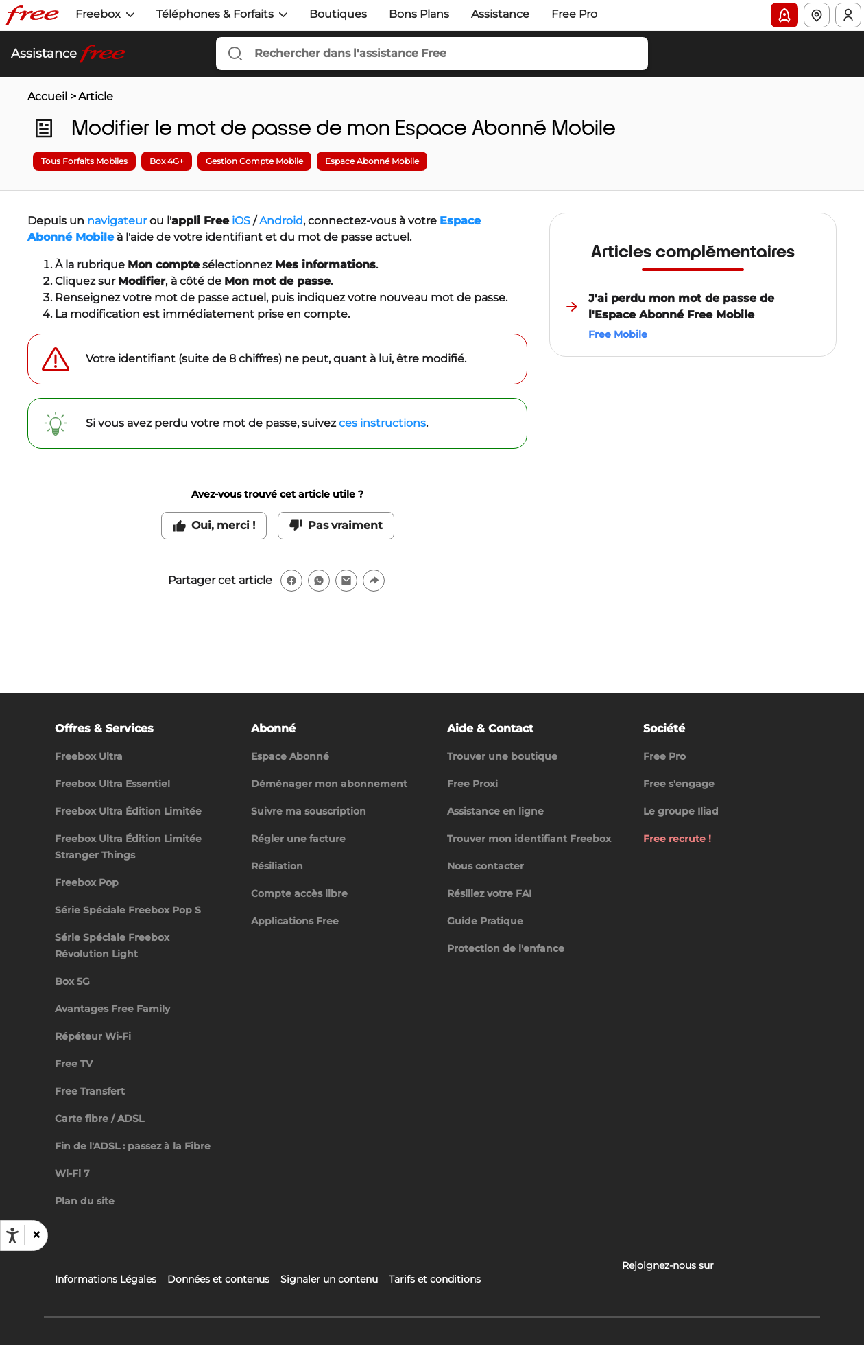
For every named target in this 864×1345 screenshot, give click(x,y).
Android (281, 220)
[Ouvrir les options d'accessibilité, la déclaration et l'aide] (12, 1236)
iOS (241, 220)
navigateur (117, 220)
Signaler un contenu (329, 1279)
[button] (35, 1235)
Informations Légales (105, 1279)
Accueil (47, 96)
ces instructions (382, 423)
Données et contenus (218, 1279)
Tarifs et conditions (435, 1279)
